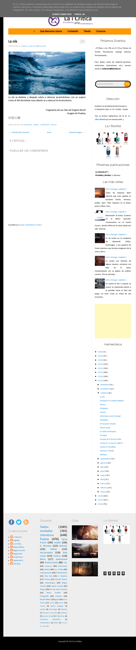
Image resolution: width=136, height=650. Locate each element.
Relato (53, 549)
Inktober (103, 455)
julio (102, 467)
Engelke (16, 540)
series (61, 603)
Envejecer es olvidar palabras (112, 401)
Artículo (63, 546)
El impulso (104, 408)
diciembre (104, 385)
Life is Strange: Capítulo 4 (116, 189)
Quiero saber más (62, 14)
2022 (100, 368)
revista (42, 609)
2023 (100, 364)
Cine (65, 563)
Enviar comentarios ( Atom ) (30, 225)
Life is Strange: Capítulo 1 (116, 280)
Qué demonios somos (51, 31)
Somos (103, 405)
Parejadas (104, 420)
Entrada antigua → (77, 132)
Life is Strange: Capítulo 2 (116, 257)
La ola (12, 41)
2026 (100, 352)
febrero (103, 488)
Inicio (49, 132)
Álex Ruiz (16, 564)
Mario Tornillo (53, 593)
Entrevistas (62, 566)
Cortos (42, 606)
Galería (47, 570)
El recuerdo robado (108, 424)
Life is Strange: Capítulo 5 (116, 212)
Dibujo (42, 589)
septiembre (105, 459)
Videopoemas (46, 573)
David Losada (57, 586)
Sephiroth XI (18, 561)
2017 (100, 500)
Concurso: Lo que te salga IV (111, 443)
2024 (100, 360)
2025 (100, 356)
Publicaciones (61, 573)
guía (57, 600)
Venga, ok (79, 14)
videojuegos (50, 583)
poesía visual (48, 616)
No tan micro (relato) (58, 589)
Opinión (64, 609)
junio (102, 471)
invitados (28, 125)
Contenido (72, 31)
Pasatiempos (45, 623)
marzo (103, 484)
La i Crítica (17, 544)
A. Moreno (17, 537)
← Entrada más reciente (19, 132)
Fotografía (44, 596)
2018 (100, 496)
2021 (100, 372)
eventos (58, 596)
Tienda (87, 31)
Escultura (63, 613)
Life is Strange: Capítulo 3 (116, 235)
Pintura (47, 579)
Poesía (44, 539)
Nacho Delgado (57, 606)
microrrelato (46, 552)
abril (102, 479)
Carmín (103, 412)
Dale (127, 84)
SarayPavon (18, 557)
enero (103, 492)
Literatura (45, 125)
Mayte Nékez (18, 547)
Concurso (101, 31)
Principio (103, 435)
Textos (54, 125)
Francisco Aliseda (107, 451)
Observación (105, 428)
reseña (57, 542)
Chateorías (60, 616)
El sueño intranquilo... (108, 432)
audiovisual (61, 559)
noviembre (105, 389)
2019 (100, 381)
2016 (100, 504)
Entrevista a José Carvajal (110, 416)
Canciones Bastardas (50, 619)
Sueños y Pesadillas (108, 447)
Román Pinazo (61, 579)
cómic (52, 603)
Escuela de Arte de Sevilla (110, 439)
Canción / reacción (50, 613)
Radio (56, 623)
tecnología (53, 609)
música (57, 556)
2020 (100, 377)
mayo (102, 475)
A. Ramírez (62, 576)
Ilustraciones (51, 562)
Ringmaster (17, 554)
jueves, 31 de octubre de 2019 (33, 46)
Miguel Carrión (19, 551)
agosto (103, 463)
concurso (48, 566)
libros (36, 125)
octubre (103, 393)
